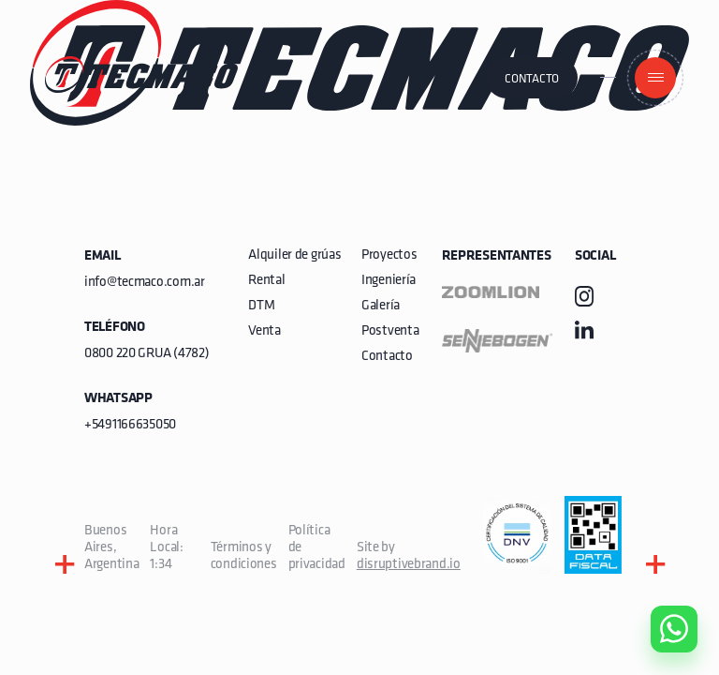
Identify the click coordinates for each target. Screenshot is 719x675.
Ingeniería (388, 281)
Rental (266, 281)
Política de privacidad (316, 548)
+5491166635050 (130, 425)
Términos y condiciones (244, 556)
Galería (380, 306)
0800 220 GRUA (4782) (146, 354)
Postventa (389, 331)
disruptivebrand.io (409, 565)
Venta (264, 331)
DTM (261, 306)
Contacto (532, 79)
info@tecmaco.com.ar (144, 283)
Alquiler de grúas (294, 255)
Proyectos (389, 255)
